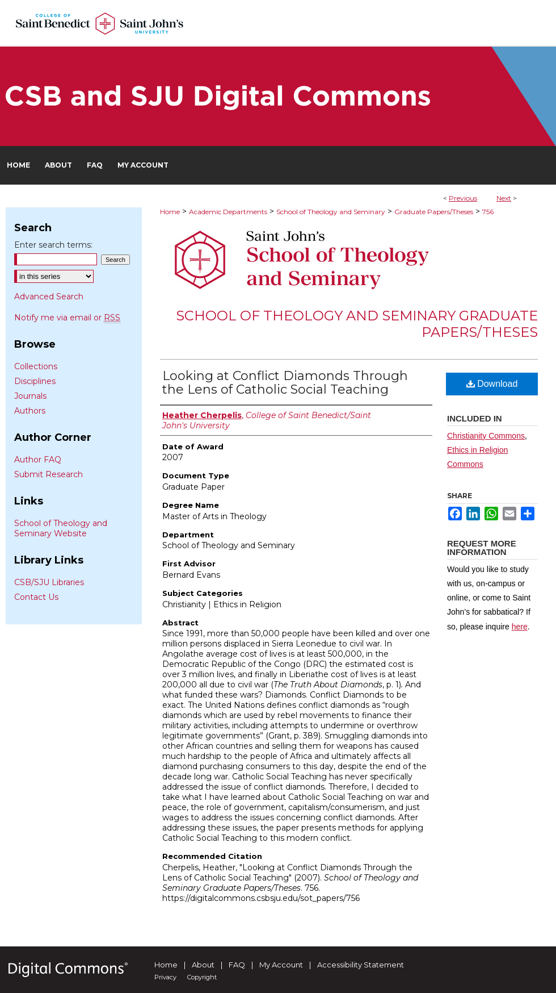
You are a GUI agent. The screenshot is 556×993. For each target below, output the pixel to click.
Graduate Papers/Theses (433, 211)
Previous (463, 198)
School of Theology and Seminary (330, 211)
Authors (29, 411)
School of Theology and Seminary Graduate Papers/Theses (357, 323)
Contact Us (36, 597)
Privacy (165, 977)
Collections (35, 366)
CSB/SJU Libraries (49, 582)
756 (488, 211)
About (203, 964)
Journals (30, 396)
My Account (281, 964)
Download (492, 384)
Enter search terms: (53, 245)
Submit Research (48, 474)
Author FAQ (37, 459)
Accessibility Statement (360, 964)
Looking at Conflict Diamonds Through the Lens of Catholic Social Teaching (285, 382)
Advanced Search (48, 296)
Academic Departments (228, 211)
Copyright (202, 977)
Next (503, 198)
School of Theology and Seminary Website (60, 528)
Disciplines (35, 381)
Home (170, 211)
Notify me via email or (67, 317)
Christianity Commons (486, 435)
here (520, 626)
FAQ (237, 964)
